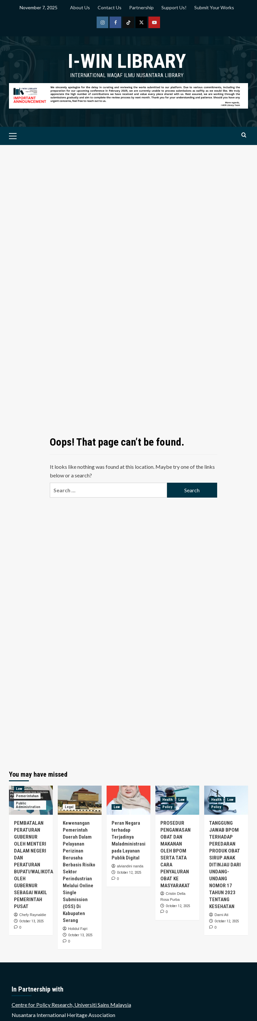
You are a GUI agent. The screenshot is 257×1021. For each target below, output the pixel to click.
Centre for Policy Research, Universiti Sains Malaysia (71, 1004)
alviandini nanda (130, 866)
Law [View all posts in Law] (19, 789)
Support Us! (174, 7)
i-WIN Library (127, 61)
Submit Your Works (214, 7)
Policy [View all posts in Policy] (167, 807)
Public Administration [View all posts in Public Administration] (28, 805)
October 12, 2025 (129, 872)
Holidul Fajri (77, 929)
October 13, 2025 (31, 921)
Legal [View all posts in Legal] (69, 807)
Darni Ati (221, 915)
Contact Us (110, 7)
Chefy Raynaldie (32, 915)
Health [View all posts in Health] (167, 800)
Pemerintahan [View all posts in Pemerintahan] (27, 796)
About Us (80, 7)
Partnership (141, 7)
